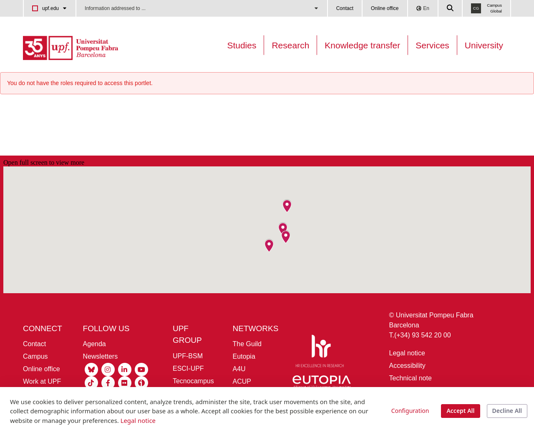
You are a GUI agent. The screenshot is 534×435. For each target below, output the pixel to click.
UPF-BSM (188, 356)
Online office (385, 8)
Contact (344, 8)
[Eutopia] (321, 383)
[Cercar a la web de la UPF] (450, 8)
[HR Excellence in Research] (319, 352)
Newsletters (100, 356)
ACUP (242, 381)
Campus (35, 356)
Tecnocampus (193, 381)
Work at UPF (42, 381)
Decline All (507, 411)
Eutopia (244, 356)
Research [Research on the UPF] (290, 45)
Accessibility (407, 365)
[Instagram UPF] (108, 369)
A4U (239, 368)
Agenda (94, 343)
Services (432, 45)
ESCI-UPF (188, 368)
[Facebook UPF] (108, 382)
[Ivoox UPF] (141, 382)
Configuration (410, 411)
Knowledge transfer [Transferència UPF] (362, 45)
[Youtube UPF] (141, 369)
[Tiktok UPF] (91, 382)
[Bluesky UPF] (91, 369)
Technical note (410, 378)
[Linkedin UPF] (124, 369)
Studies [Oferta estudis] (241, 45)
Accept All (460, 411)
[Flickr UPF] (124, 382)
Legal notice (407, 353)
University (484, 45)
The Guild (247, 343)
